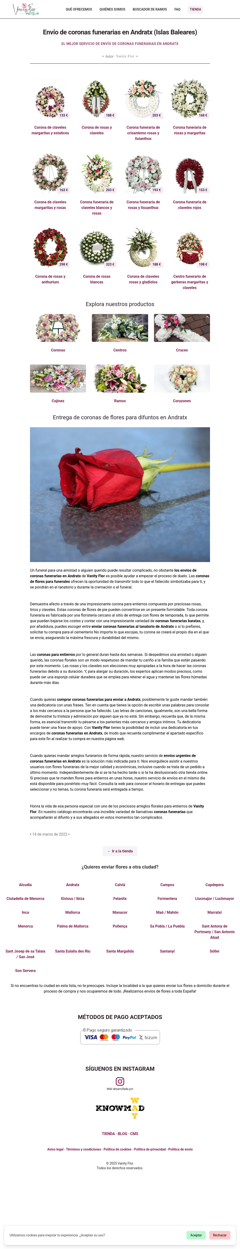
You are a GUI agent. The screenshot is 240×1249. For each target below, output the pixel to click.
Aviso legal (55, 1149)
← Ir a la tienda (120, 851)
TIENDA (108, 1134)
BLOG (122, 1134)
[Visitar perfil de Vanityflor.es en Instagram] (120, 1081)
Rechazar (220, 1235)
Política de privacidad (150, 1149)
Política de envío (180, 1149)
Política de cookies (117, 1149)
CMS (134, 1134)
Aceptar (196, 1235)
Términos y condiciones (83, 1149)
